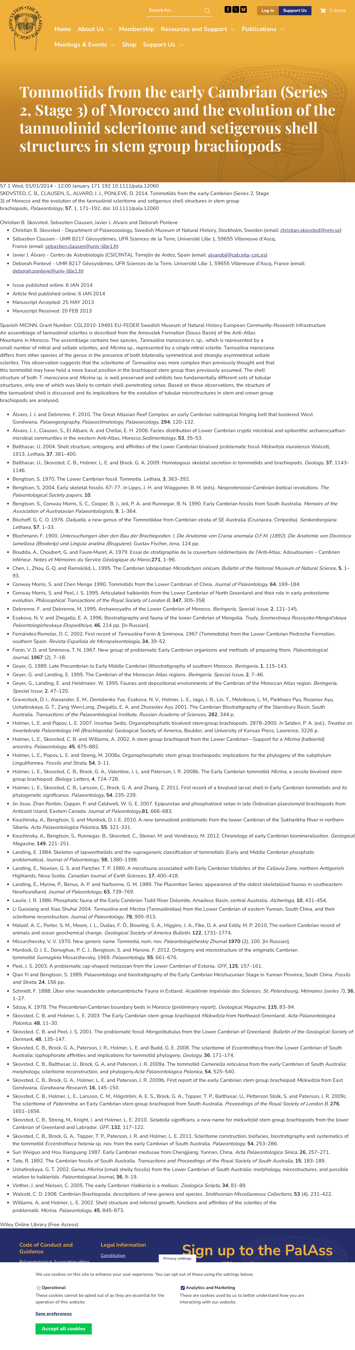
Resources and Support (194, 29)
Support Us (295, 10)
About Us (91, 29)
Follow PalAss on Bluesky (243, 9)
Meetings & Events (80, 44)
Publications (259, 29)
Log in (268, 10)
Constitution (113, 1255)
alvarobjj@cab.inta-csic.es (237, 255)
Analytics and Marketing (210, 1292)
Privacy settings (177, 1263)
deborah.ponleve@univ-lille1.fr (47, 271)
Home (62, 29)
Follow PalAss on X (235, 9)
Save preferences (54, 1319)
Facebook (228, 9)
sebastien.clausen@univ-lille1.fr (81, 246)
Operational (54, 1292)
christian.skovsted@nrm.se (310, 230)
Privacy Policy (114, 1264)
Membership (136, 29)
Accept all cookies (63, 1333)
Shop (129, 44)
